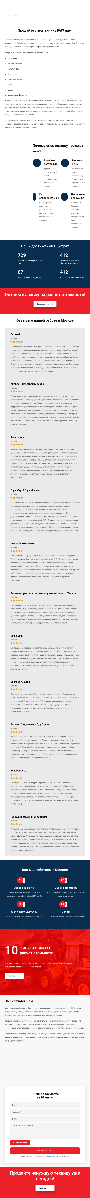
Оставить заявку (45, 304)
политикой (50, 1156)
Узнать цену (14, 975)
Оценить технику (45, 1150)
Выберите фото (20, 1142)
